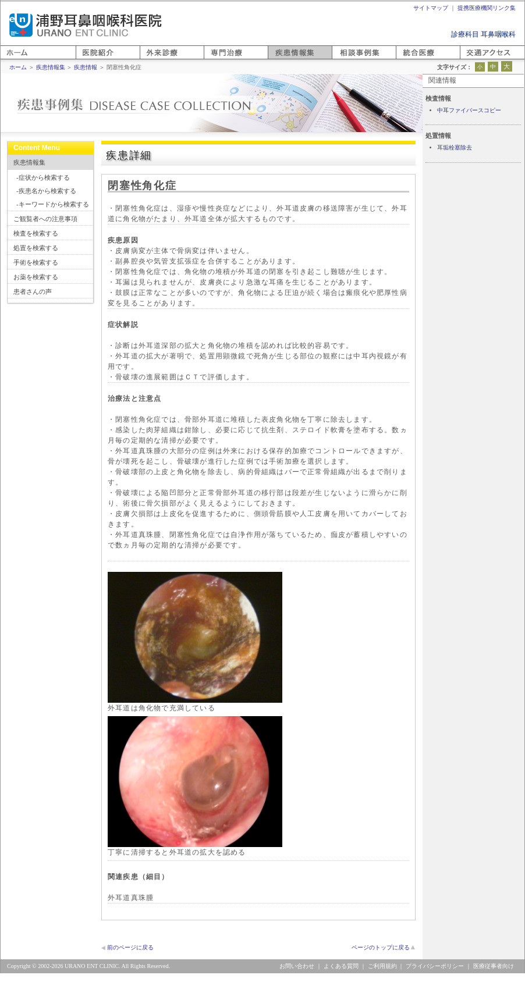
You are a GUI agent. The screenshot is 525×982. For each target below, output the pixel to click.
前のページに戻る (130, 947)
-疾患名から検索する (46, 190)
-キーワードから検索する (52, 204)
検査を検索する (35, 233)
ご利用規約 (382, 966)
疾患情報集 (29, 162)
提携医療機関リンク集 (486, 8)
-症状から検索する (43, 177)
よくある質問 (341, 966)
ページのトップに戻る (381, 947)
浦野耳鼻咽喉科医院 (85, 25)
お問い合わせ (296, 966)
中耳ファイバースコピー (469, 110)
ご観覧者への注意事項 (45, 218)
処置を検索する (35, 247)
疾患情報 (85, 67)
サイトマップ (430, 8)
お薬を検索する (35, 276)
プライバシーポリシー (435, 966)
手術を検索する (35, 262)
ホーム (18, 67)
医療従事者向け (493, 966)
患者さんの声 (32, 291)
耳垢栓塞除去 (454, 147)
